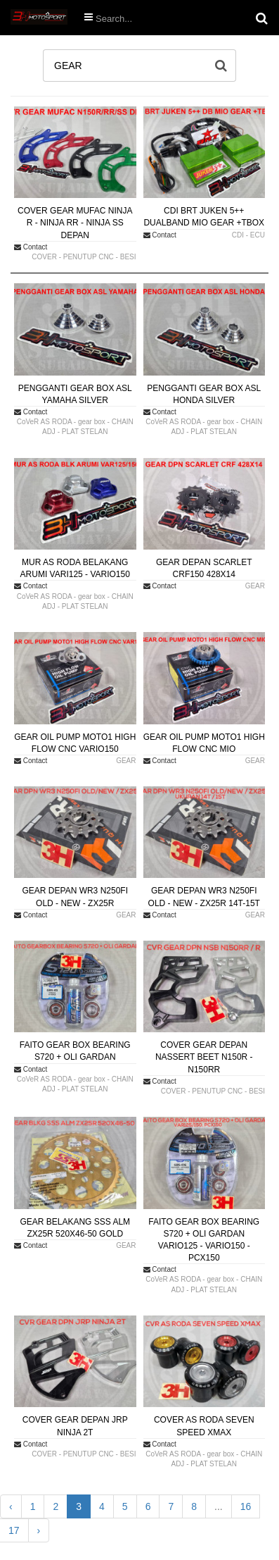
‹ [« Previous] (11, 1506)
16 (246, 1506)
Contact (30, 247)
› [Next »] (39, 1530)
